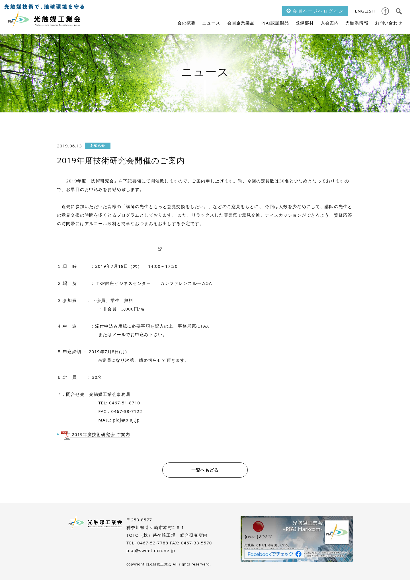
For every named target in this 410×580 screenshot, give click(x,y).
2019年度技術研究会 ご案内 (100, 434)
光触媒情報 (356, 23)
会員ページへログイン (315, 11)
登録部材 (305, 23)
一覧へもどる (205, 470)
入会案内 (330, 23)
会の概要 (186, 23)
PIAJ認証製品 (275, 23)
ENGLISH (365, 11)
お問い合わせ (389, 23)
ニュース (211, 23)
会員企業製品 (241, 23)
